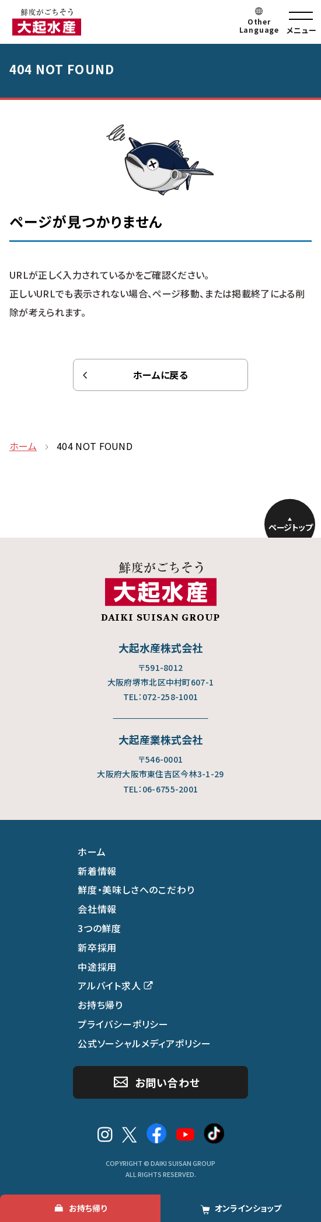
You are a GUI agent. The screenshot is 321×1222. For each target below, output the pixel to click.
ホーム (92, 851)
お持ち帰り (100, 1005)
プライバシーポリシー (123, 1024)
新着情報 (97, 871)
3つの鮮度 (99, 928)
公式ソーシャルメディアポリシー (144, 1043)
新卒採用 (97, 947)
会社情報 (97, 909)
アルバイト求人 (109, 985)
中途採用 (97, 967)
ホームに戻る (160, 375)
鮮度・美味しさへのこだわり (136, 889)
